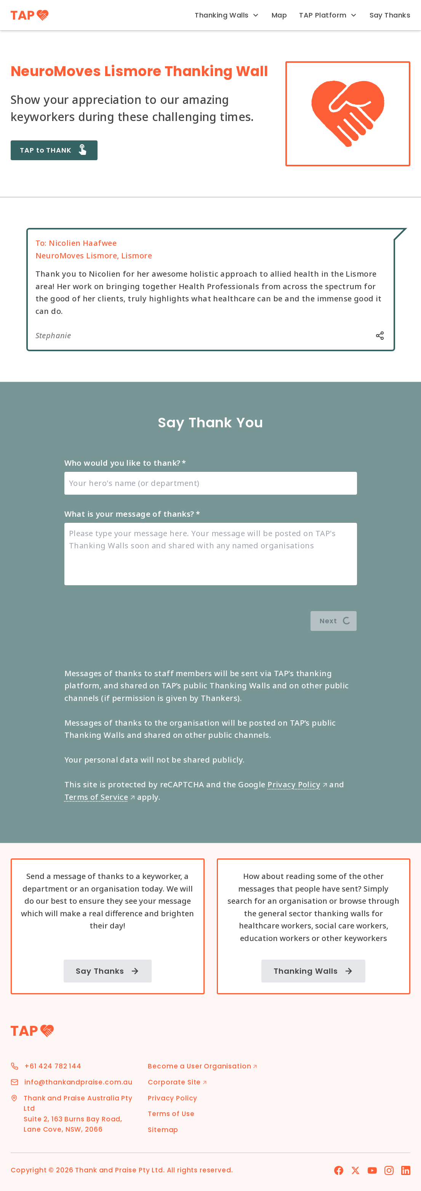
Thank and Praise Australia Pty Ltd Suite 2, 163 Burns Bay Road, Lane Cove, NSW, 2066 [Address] (78, 1114)
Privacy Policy (297, 784)
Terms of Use (171, 1113)
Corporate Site (177, 1082)
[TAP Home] (29, 15)
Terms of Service (99, 797)
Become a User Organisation (202, 1066)
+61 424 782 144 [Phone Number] (53, 1066)
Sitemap (163, 1129)
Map (279, 15)
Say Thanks (390, 15)
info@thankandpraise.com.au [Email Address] (78, 1082)
